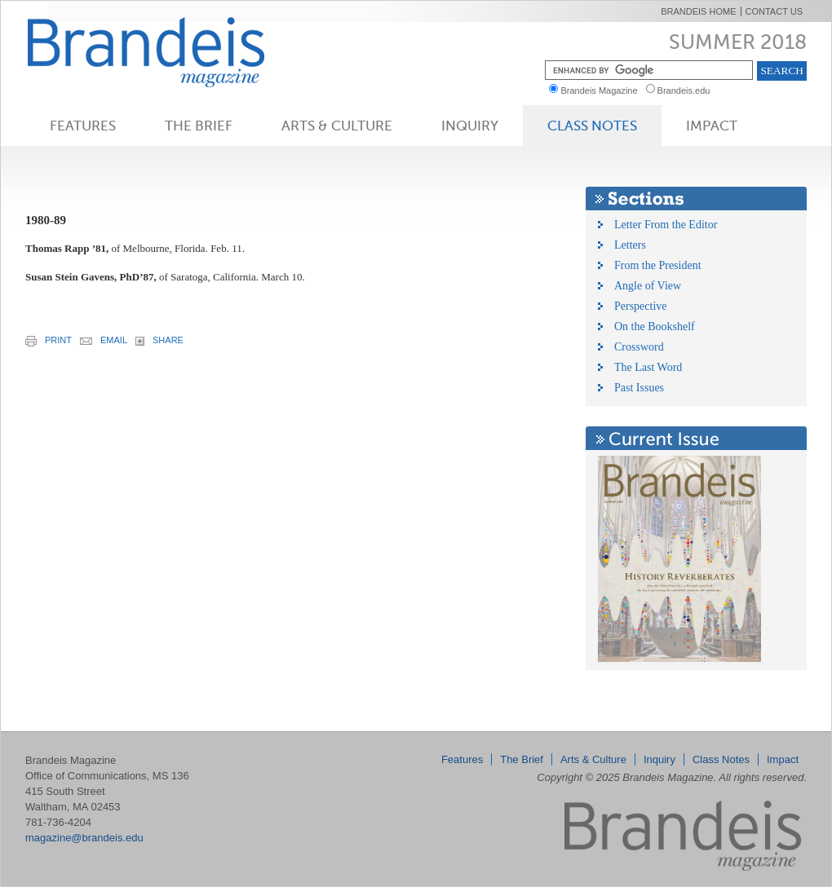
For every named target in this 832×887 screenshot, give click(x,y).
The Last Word (648, 367)
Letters (630, 245)
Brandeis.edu (687, 90)
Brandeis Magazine (173, 51)
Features (83, 125)
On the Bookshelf (654, 326)
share (159, 340)
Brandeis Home (698, 11)
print (48, 340)
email (103, 340)
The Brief (198, 125)
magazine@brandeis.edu (84, 838)
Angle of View (647, 286)
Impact (711, 125)
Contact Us (774, 11)
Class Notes (592, 125)
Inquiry (469, 125)
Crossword (639, 347)
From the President (657, 265)
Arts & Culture (336, 125)
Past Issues (639, 388)
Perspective (640, 306)
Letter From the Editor (665, 224)
